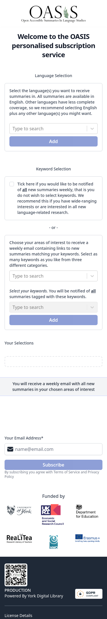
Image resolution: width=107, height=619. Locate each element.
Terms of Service (67, 472)
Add (53, 141)
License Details (18, 615)
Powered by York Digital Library (34, 596)
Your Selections (19, 343)
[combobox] (13, 128)
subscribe (53, 465)
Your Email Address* (24, 438)
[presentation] (48, 417)
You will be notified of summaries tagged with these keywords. (52, 293)
